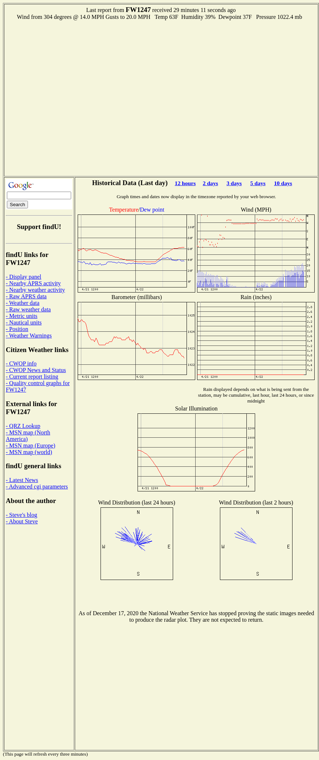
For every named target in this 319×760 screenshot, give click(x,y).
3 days (234, 183)
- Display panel (23, 277)
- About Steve (22, 521)
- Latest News (22, 480)
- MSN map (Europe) (30, 445)
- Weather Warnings (29, 335)
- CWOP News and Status (36, 370)
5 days (258, 183)
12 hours (185, 183)
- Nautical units (24, 322)
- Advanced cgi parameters (37, 486)
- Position (17, 329)
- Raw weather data (28, 309)
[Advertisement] (77, 97)
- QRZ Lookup (23, 426)
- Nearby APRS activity (33, 283)
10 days (283, 183)
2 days (210, 183)
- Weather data (23, 303)
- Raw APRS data (26, 296)
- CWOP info (21, 363)
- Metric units (21, 316)
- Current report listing (32, 376)
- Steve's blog (21, 515)
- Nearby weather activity (35, 290)
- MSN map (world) (29, 452)
